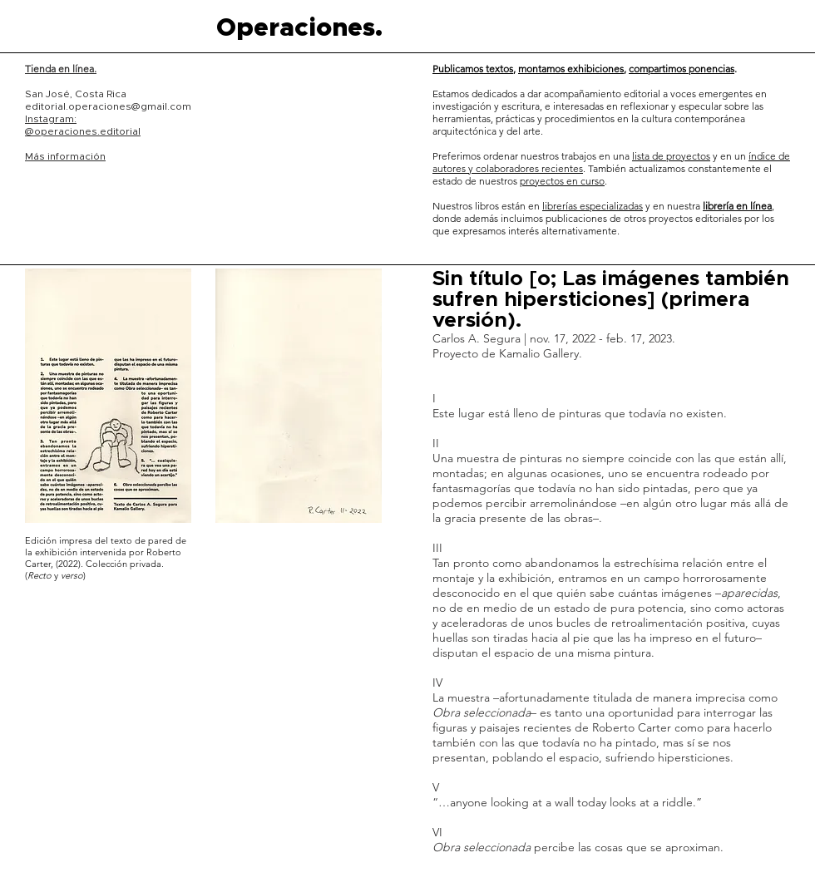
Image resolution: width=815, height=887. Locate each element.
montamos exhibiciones (571, 68)
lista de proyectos (671, 156)
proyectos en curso (562, 181)
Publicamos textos (472, 68)
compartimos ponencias (681, 68)
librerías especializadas (592, 206)
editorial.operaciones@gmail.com (108, 106)
